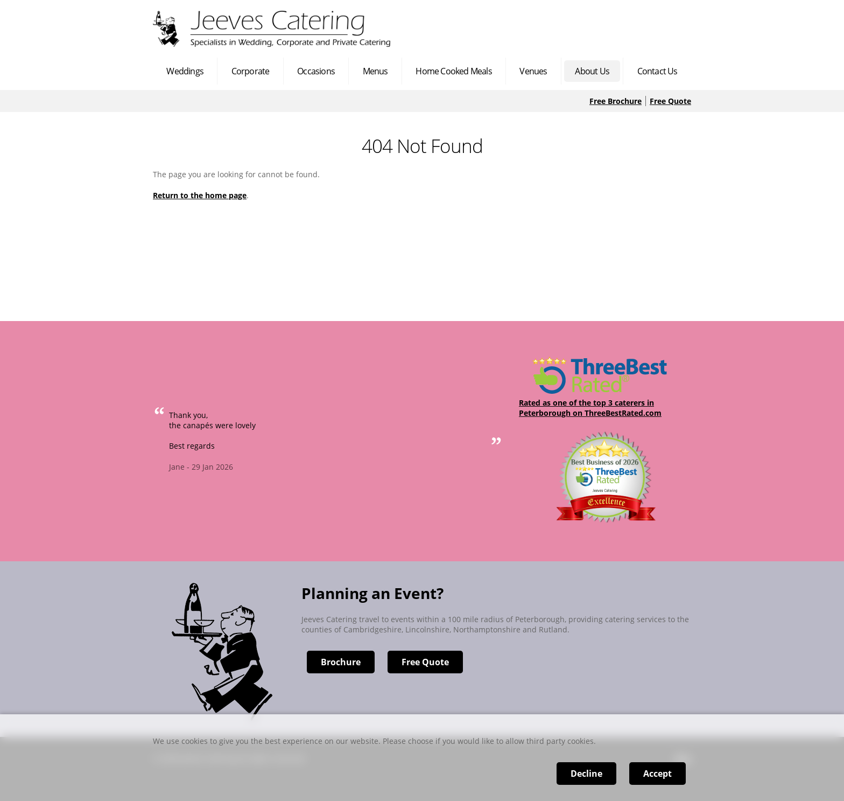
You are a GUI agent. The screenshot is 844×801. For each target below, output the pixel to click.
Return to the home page (200, 195)
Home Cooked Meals (453, 71)
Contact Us (657, 71)
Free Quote (670, 101)
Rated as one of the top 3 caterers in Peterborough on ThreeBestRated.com (590, 408)
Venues (533, 71)
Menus (375, 71)
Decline (586, 773)
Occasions (316, 71)
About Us (592, 71)
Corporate (250, 71)
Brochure (341, 662)
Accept (657, 773)
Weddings (184, 71)
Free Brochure (615, 101)
